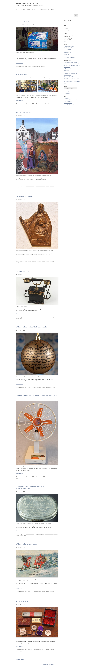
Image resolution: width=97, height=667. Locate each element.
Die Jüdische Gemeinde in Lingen (70, 76)
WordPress (51, 664)
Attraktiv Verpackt (22, 601)
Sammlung (52, 261)
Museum (38, 66)
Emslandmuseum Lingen (27, 3)
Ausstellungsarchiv (67, 93)
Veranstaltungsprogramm (69, 46)
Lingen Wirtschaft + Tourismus (70, 99)
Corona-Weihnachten (23, 112)
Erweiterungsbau (39, 103)
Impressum (66, 55)
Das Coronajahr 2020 (23, 21)
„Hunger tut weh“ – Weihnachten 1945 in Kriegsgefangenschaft (30, 487)
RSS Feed (66, 107)
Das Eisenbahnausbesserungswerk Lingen (72, 80)
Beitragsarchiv (67, 91)
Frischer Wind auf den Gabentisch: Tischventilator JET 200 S (36, 396)
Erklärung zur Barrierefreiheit (47, 9)
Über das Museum (67, 47)
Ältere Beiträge (20, 659)
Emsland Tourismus (68, 103)
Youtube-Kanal (67, 51)
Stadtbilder (52, 186)
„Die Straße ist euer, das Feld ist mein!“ (71, 78)
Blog (17, 9)
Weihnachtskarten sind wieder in (27, 544)
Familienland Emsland (68, 104)
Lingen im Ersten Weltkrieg (69, 71)
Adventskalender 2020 (40, 186)
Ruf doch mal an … (22, 271)
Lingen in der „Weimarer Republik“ (71, 62)
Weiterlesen (19, 63)
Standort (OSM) (67, 52)
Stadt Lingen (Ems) (67, 98)
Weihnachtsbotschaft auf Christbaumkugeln (31, 327)
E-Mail (65, 41)
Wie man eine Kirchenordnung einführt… (72, 63)
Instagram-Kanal (67, 49)
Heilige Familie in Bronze (24, 196)
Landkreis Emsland (68, 101)
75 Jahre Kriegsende (40, 534)
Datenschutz (66, 54)
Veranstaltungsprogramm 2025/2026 (29, 9)
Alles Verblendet (21, 75)
